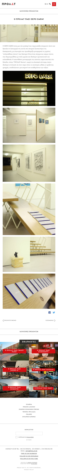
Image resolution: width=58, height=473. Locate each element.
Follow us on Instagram (29, 456)
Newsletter (29, 429)
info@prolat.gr (31, 451)
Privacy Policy (29, 469)
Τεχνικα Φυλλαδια (29, 412)
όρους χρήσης (30, 437)
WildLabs (34, 463)
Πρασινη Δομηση (29, 407)
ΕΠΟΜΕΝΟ (50, 320)
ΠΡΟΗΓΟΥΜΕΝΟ (10, 320)
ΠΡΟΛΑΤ (8, 4)
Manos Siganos (32, 462)
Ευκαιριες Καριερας (29, 416)
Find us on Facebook (29, 453)
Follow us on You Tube (29, 458)
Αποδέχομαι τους (26, 437)
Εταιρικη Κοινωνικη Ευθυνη (29, 409)
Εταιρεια (29, 404)
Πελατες (29, 414)
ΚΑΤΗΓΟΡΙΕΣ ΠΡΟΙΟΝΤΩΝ (29, 11)
